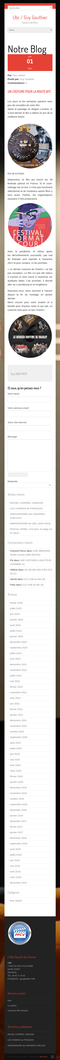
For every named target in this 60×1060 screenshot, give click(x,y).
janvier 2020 (16, 782)
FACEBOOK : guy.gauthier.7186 (21, 979)
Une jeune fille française (18, 1010)
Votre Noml (14, 394)
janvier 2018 (16, 815)
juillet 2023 (16, 653)
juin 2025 (15, 614)
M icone (43, 1057)
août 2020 (15, 742)
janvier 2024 (16, 636)
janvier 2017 (16, 832)
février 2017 (16, 826)
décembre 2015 (18, 882)
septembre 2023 (18, 647)
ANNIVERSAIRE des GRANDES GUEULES (26, 1045)
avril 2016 (15, 871)
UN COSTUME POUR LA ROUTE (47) (29, 91)
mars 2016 (15, 877)
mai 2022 (15, 681)
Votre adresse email (18, 408)
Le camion (12, 1005)
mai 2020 (15, 759)
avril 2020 (15, 765)
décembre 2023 (18, 642)
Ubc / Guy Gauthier (30, 17)
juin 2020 (15, 754)
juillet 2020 (16, 748)
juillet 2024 (16, 630)
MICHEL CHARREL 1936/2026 (26, 502)
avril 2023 (15, 658)
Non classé (19, 75)
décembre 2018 (18, 810)
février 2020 (16, 776)
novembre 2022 (18, 670)
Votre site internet (17, 422)
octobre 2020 (17, 731)
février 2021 (16, 709)
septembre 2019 (18, 804)
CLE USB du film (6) (34, 579)
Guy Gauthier (27, 79)
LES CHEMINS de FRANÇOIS (26, 508)
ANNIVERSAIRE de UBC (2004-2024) (30, 523)
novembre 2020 (18, 726)
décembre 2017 (18, 821)
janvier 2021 (16, 714)
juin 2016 (15, 860)
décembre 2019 (18, 787)
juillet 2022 (16, 675)
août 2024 (15, 625)
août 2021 (15, 698)
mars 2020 (15, 770)
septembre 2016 (18, 843)
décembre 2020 (18, 720)
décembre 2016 (18, 838)
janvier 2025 (16, 619)
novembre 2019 (18, 793)
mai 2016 (15, 866)
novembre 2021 (18, 692)
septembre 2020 (18, 737)
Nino (10, 1001)
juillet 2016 (16, 854)
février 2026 (16, 602)
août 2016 (15, 849)
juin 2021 (15, 703)
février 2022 (16, 686)
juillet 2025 (16, 608)
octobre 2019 (17, 798)
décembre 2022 (18, 664)
